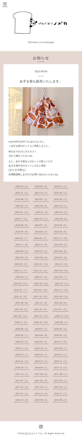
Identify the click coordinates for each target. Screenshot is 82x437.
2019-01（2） (22, 361)
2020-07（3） (42, 329)
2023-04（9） (42, 257)
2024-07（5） (42, 225)
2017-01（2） (22, 393)
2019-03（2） (42, 354)
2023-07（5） (42, 251)
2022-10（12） (41, 270)
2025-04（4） (42, 206)
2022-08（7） (22, 277)
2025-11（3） (22, 193)
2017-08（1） (61, 374)
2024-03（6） (61, 231)
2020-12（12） (62, 316)
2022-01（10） (41, 290)
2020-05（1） (22, 335)
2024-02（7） (22, 238)
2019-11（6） (22, 348)
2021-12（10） (61, 290)
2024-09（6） (62, 219)
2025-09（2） (61, 193)
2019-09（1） (61, 348)
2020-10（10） (41, 322)
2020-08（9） (22, 329)
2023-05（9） (22, 257)
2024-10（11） (41, 219)
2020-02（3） (22, 342)
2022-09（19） (61, 270)
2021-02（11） (21, 316)
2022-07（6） (42, 277)
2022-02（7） (21, 290)
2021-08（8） (22, 303)
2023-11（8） (22, 244)
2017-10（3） (22, 374)
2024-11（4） (22, 219)
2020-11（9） (22, 322)
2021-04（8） (41, 309)
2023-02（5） (22, 264)
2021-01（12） (41, 316)
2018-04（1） (42, 367)
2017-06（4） (42, 380)
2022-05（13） (21, 283)
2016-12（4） (42, 393)
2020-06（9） (61, 329)
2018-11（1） (61, 361)
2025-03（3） (61, 206)
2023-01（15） (41, 264)
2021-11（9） (21, 296)
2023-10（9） (42, 244)
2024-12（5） (62, 212)
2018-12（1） (42, 361)
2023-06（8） (61, 251)
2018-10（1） (22, 367)
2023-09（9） (61, 244)
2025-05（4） (22, 206)
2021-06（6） (61, 303)
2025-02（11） (22, 212)
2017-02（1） (61, 387)
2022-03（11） (62, 283)
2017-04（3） (22, 387)
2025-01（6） (42, 212)
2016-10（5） (22, 400)
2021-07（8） (42, 303)
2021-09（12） (61, 296)
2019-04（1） (22, 354)
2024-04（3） (42, 231)
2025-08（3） (22, 199)
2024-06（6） (61, 225)
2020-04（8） (42, 335)
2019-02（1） (61, 354)
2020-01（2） (42, 342)
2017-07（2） (22, 380)
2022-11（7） (21, 270)
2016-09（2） (42, 400)
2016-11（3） (61, 393)
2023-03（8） (61, 257)
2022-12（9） (62, 264)
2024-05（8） (22, 231)
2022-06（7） (61, 277)
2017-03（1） (42, 387)
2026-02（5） (42, 186)
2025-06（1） (61, 199)
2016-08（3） (61, 400)
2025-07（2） (42, 199)
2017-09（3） (42, 374)
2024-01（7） (41, 238)
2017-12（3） (61, 367)
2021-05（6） (22, 309)
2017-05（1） (61, 380)
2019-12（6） (61, 342)
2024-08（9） (22, 225)
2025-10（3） (42, 193)
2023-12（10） (61, 238)
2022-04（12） (41, 283)
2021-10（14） (41, 296)
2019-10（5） (42, 348)
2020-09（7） (62, 322)
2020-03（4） (61, 335)
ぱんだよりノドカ (33, 433)
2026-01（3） (61, 186)
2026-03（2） (22, 186)
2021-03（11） (61, 309)
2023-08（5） (22, 251)
